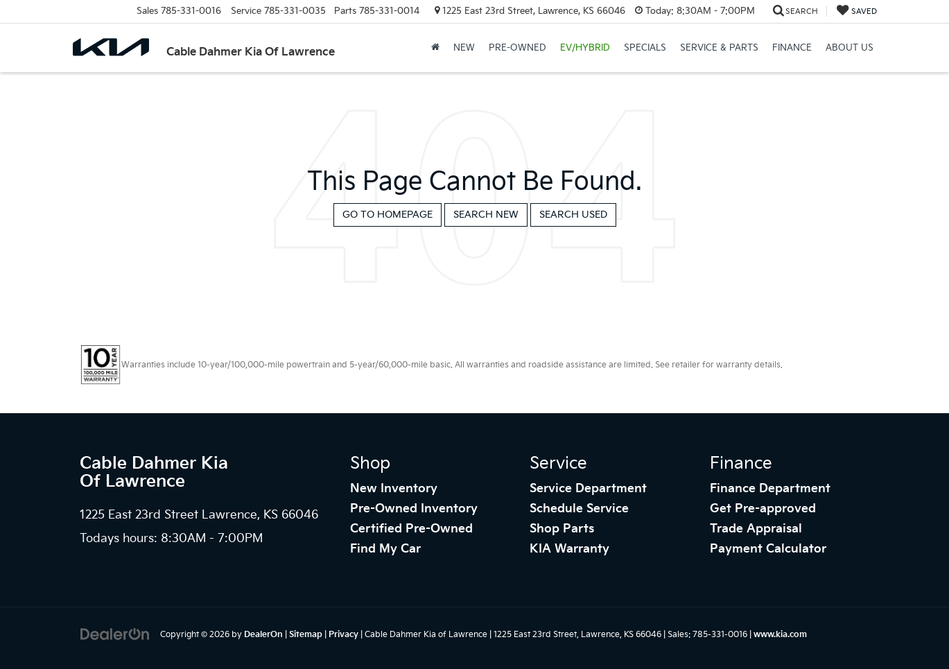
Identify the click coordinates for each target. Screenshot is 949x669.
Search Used (573, 214)
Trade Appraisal (756, 529)
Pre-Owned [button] (517, 47)
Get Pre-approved (763, 509)
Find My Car (385, 549)
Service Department (588, 489)
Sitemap (305, 634)
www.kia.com (780, 634)
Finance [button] (792, 47)
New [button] (464, 47)
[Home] (435, 48)
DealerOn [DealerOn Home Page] (263, 634)
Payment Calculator (768, 549)
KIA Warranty (569, 549)
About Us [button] (849, 47)
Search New (486, 214)
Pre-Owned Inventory (414, 509)
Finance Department (770, 489)
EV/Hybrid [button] (585, 47)
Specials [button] (645, 47)
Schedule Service (579, 509)
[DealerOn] (115, 634)
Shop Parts (562, 529)
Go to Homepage (387, 214)
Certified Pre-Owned (411, 529)
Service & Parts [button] (719, 47)
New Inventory (393, 489)
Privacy (343, 634)
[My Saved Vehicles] (857, 11)
